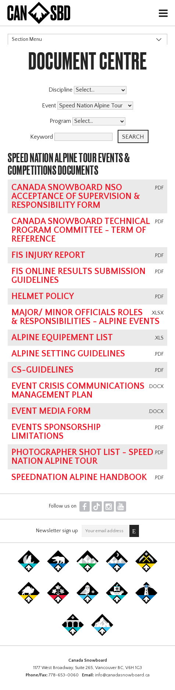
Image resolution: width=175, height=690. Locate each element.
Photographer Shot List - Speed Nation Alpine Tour (82, 457)
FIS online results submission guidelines (78, 276)
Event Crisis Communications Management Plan (77, 390)
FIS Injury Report (48, 255)
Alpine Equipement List (62, 337)
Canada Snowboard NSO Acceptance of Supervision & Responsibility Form (75, 196)
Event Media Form (51, 411)
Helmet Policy (42, 296)
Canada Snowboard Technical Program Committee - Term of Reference (80, 230)
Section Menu (27, 39)
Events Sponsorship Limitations (56, 432)
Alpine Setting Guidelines (68, 354)
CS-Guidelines (42, 370)
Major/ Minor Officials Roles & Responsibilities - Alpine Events (85, 317)
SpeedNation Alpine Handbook (79, 477)
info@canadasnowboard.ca (122, 675)
